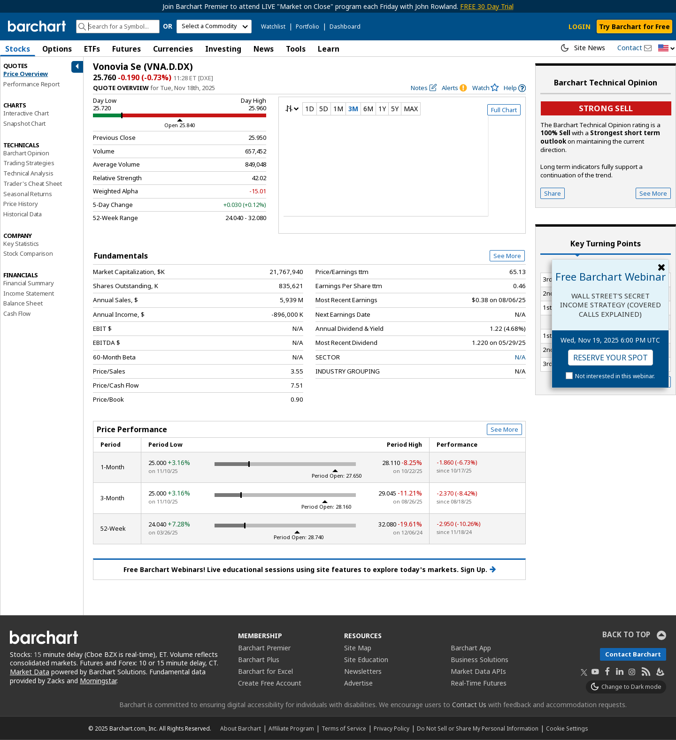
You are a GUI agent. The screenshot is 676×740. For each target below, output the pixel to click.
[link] (515, 88)
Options (57, 49)
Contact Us (469, 704)
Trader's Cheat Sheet (32, 183)
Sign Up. (478, 569)
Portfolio (307, 27)
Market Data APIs (478, 671)
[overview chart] (402, 172)
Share (552, 193)
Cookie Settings (567, 728)
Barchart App (471, 647)
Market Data (29, 671)
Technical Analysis (28, 173)
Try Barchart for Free (634, 26)
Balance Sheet (22, 303)
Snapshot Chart (24, 123)
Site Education (366, 659)
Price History (20, 203)
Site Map (357, 647)
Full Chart (504, 110)
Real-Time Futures (479, 683)
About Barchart (240, 728)
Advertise (358, 683)
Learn (328, 49)
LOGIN (579, 26)
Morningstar (98, 680)
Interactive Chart (26, 113)
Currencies (173, 49)
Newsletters (363, 671)
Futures (126, 49)
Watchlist (273, 27)
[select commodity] (214, 26)
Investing (223, 49)
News (264, 49)
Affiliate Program (291, 728)
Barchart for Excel (265, 671)
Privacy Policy (391, 728)
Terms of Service (344, 728)
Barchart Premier (264, 647)
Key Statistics (21, 243)
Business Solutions (479, 659)
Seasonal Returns (27, 194)
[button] (666, 48)
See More (507, 256)
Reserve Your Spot (610, 357)
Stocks (17, 49)
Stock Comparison (28, 253)
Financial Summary (28, 283)
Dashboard (345, 27)
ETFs (92, 49)
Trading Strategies (28, 163)
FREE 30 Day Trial (487, 6)
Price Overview (25, 73)
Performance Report (31, 84)
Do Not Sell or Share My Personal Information (477, 728)
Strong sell (606, 108)
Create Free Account (269, 683)
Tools (296, 49)
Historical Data (22, 214)
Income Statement (28, 293)
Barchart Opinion (26, 153)
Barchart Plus (258, 659)
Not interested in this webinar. (615, 376)
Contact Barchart (633, 654)
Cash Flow (17, 313)
